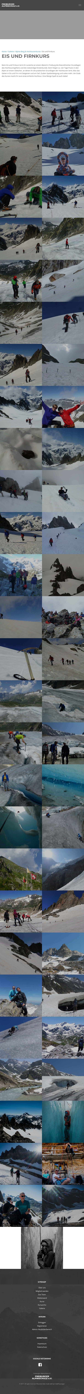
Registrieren (42, 1326)
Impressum (42, 1343)
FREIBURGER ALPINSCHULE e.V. (11, 5)
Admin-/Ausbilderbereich (42, 1329)
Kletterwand (42, 1298)
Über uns (42, 1287)
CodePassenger (60, 1384)
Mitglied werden (42, 1291)
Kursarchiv (42, 1305)
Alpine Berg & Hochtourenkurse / (28, 51)
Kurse (42, 1301)
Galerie (42, 1308)
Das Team (42, 1294)
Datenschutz (42, 1347)
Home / (5, 51)
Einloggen (42, 1322)
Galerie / (11, 51)
